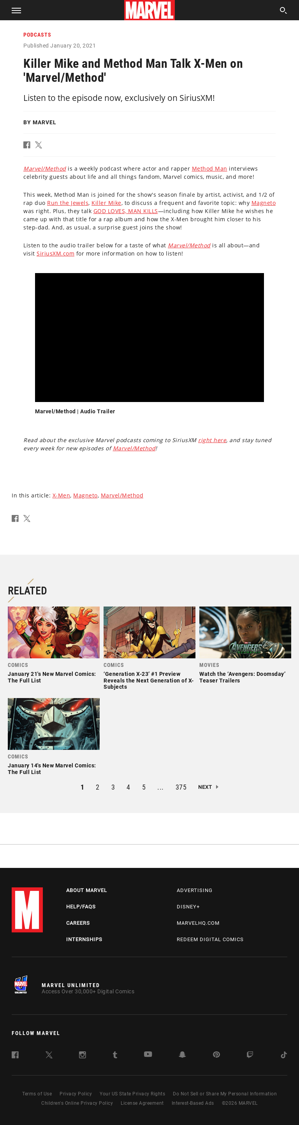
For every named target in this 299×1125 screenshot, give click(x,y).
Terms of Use (37, 1094)
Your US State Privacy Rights (132, 1094)
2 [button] (98, 787)
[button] (13, 10)
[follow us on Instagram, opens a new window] (82, 1056)
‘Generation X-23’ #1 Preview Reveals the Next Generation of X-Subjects (149, 680)
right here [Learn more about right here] (212, 440)
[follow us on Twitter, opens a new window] (49, 1056)
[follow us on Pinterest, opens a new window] (216, 1055)
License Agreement (142, 1103)
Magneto (85, 495)
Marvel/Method (122, 495)
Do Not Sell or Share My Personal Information (225, 1094)
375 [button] (181, 787)
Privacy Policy (76, 1094)
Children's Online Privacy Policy (77, 1103)
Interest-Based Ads (193, 1103)
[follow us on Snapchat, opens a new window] (182, 1056)
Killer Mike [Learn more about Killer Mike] (106, 202)
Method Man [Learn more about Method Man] (209, 168)
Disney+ (188, 907)
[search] (283, 11)
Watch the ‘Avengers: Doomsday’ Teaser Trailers (242, 677)
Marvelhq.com (198, 923)
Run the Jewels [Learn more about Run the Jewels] (67, 202)
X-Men (61, 495)
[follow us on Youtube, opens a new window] (148, 1055)
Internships (84, 939)
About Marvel (86, 890)
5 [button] (144, 787)
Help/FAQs (81, 907)
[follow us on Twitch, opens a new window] (249, 1056)
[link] (54, 647)
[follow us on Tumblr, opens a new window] (115, 1056)
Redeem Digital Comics (210, 939)
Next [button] (205, 787)
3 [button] (113, 787)
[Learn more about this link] (44, 168)
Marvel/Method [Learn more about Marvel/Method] (134, 448)
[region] (149, 337)
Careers (78, 923)
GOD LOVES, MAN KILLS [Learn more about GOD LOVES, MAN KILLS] (125, 211)
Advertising (195, 890)
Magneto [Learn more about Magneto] (264, 202)
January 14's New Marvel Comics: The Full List (52, 768)
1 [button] (82, 787)
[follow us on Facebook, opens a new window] (15, 1056)
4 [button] (128, 787)
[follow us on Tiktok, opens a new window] (283, 1056)
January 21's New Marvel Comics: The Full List (52, 677)
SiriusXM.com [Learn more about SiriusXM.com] (55, 253)
